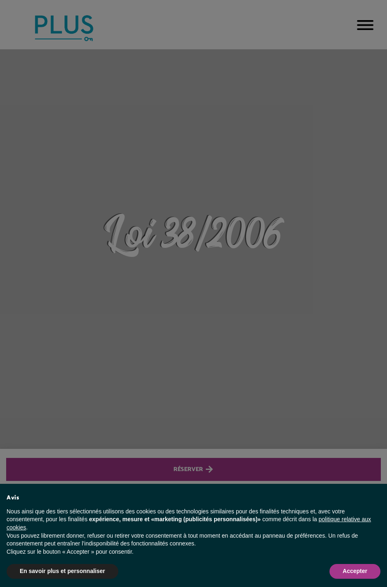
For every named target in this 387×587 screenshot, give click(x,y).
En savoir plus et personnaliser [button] (62, 571)
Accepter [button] (355, 571)
